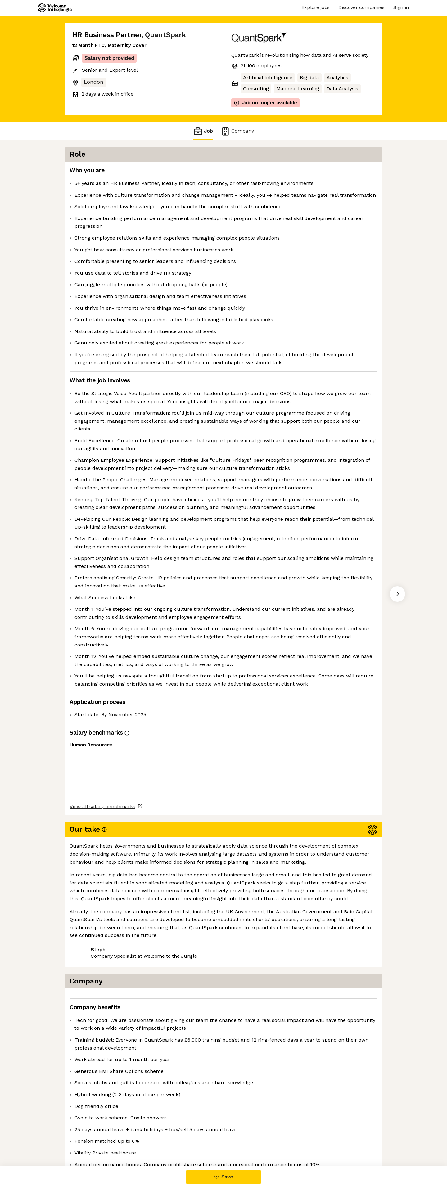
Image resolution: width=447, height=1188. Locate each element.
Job (203, 131)
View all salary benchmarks (102, 1116)
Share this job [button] (89, 1140)
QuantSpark (165, 35)
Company (237, 131)
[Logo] (55, 7)
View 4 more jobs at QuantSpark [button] (155, 1140)
